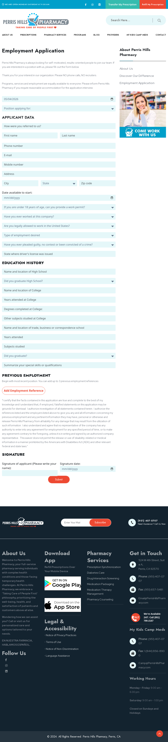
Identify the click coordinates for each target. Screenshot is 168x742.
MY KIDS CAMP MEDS (137, 37)
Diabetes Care (96, 572)
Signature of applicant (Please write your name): (29, 466)
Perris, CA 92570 (149, 569)
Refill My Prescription (152, 4)
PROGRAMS (80, 37)
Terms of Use (53, 642)
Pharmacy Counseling (100, 599)
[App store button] (63, 605)
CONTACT (161, 37)
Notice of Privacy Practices (61, 635)
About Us (126, 68)
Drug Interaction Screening (103, 578)
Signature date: (70, 464)
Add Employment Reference (23, 391)
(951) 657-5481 (151, 589)
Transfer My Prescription (123, 4)
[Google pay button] (63, 583)
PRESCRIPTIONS (28, 37)
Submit (58, 479)
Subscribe (100, 522)
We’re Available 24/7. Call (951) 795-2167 (152, 617)
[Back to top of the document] (159, 733)
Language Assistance (58, 655)
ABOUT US (7, 37)
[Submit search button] (159, 20)
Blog (96, 34)
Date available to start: (17, 192)
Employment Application (137, 83)
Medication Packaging (100, 584)
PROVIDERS (113, 37)
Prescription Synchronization (104, 567)
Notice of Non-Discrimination (62, 649)
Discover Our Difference (137, 76)
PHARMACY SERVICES (55, 37)
